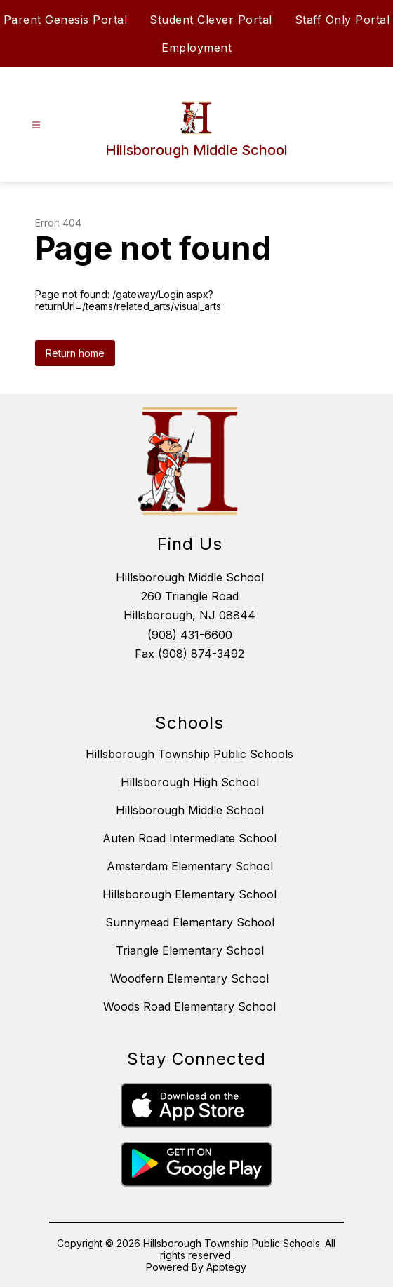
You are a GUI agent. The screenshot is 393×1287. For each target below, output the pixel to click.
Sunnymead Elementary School (189, 922)
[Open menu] (36, 125)
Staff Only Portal (342, 20)
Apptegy (226, 1267)
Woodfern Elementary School (189, 978)
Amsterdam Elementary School (190, 866)
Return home (75, 353)
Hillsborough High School (190, 782)
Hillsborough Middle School (190, 810)
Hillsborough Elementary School (189, 894)
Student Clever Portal (210, 20)
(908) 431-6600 (189, 635)
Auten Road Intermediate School (189, 838)
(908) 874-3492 (201, 654)
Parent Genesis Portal (66, 20)
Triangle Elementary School (190, 950)
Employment (196, 48)
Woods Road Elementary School (189, 1006)
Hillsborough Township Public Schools (189, 754)
